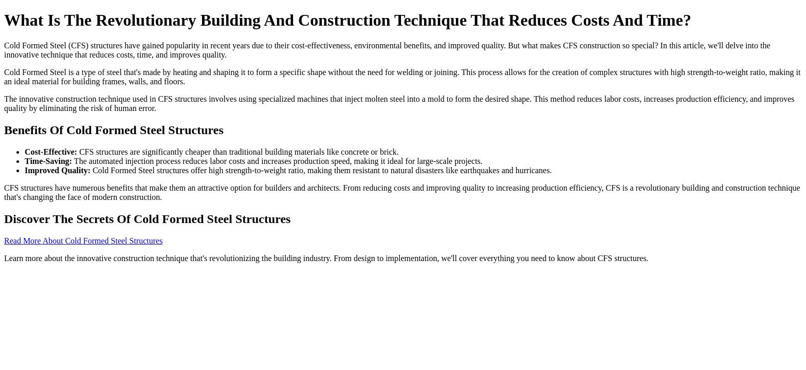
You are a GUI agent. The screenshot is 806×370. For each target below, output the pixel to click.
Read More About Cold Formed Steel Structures (83, 240)
